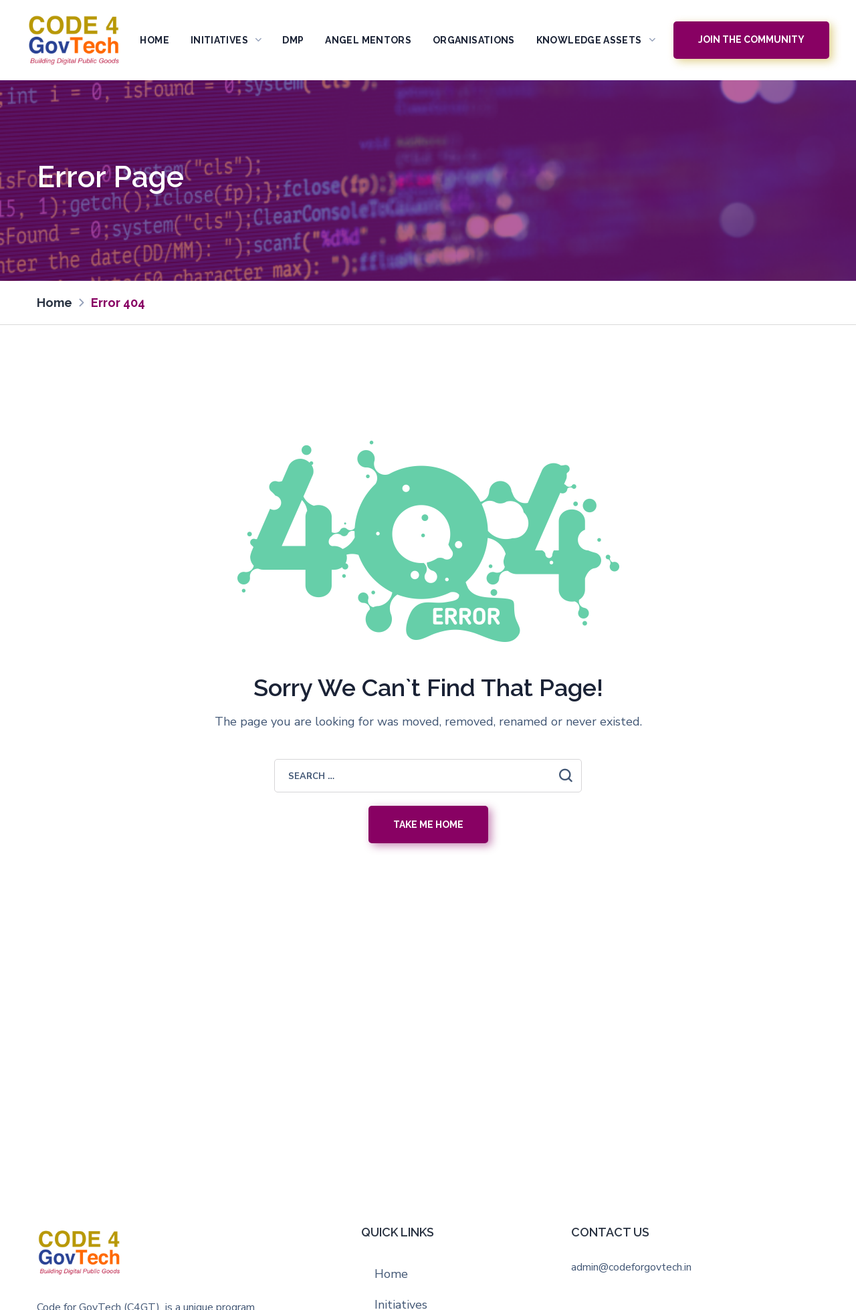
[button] (751, 40)
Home (391, 1274)
